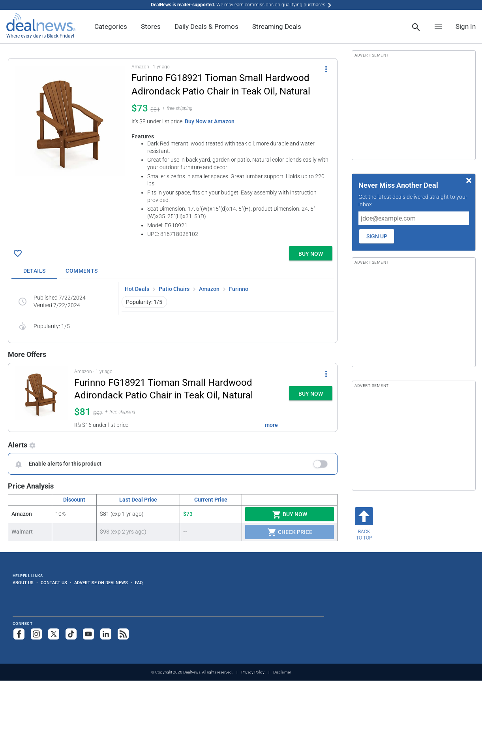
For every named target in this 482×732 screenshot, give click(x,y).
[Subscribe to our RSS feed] (123, 634)
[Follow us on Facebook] (19, 634)
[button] (172, 150)
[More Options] (326, 69)
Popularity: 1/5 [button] (144, 302)
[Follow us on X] (53, 634)
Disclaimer (282, 672)
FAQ (139, 582)
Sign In (466, 26)
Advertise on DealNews (101, 582)
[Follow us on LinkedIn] (105, 634)
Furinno (238, 289)
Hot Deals (137, 289)
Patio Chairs (174, 289)
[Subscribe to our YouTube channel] (88, 634)
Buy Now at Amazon (209, 121)
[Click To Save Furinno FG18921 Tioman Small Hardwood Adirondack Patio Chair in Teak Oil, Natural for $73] (18, 253)
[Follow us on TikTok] (71, 634)
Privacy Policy (252, 672)
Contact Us (54, 582)
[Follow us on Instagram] (36, 634)
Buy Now (289, 514)
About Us (23, 582)
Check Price (289, 532)
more (271, 425)
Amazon (209, 289)
